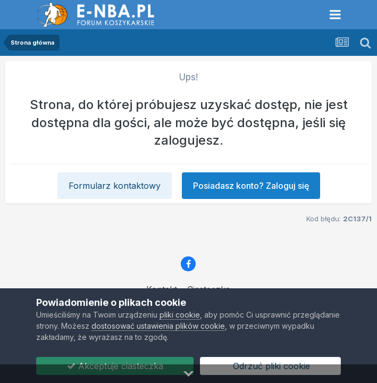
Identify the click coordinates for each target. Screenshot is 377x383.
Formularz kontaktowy (115, 185)
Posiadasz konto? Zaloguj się (251, 185)
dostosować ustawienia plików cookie (158, 325)
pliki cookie (180, 314)
